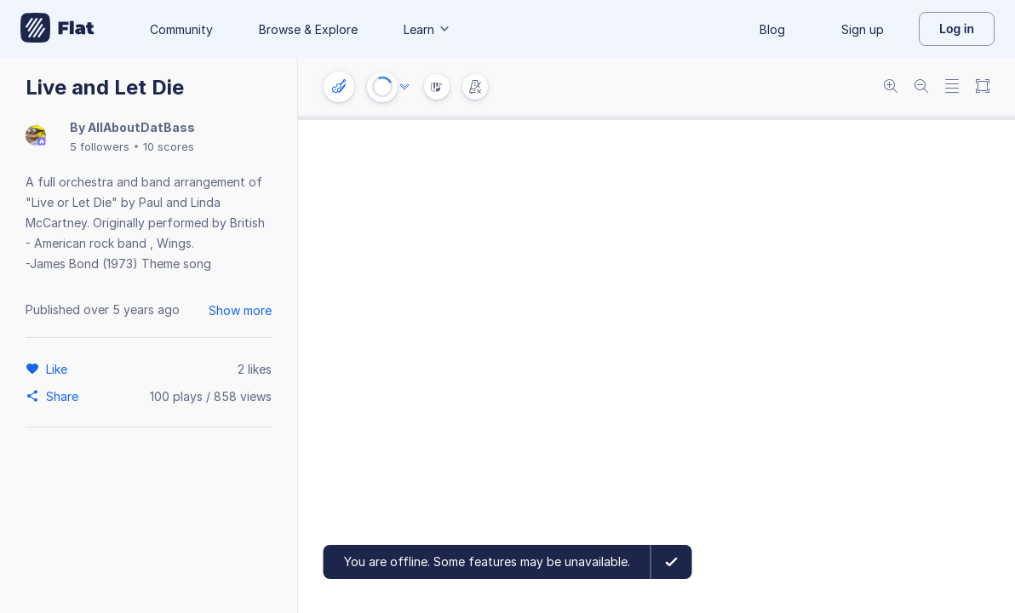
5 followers (99, 146)
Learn (427, 29)
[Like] (59, 368)
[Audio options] (404, 87)
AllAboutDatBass (141, 127)
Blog (772, 29)
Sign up (862, 29)
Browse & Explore (308, 29)
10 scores (168, 146)
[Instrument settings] (339, 87)
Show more (240, 310)
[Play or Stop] (382, 87)
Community (181, 29)
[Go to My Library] (57, 29)
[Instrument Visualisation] (437, 87)
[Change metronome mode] (475, 87)
